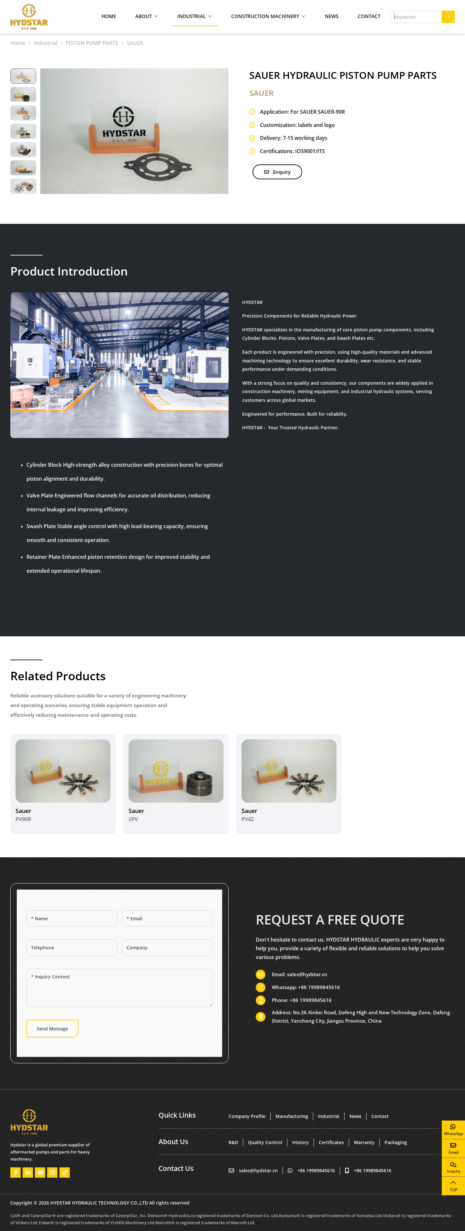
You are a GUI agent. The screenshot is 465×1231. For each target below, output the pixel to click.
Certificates (331, 1142)
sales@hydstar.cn (307, 974)
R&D (233, 1142)
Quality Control (265, 1142)
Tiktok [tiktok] (64, 1172)
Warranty (364, 1142)
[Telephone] (71, 947)
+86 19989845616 (319, 987)
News (331, 16)
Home (108, 16)
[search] (448, 17)
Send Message (52, 1029)
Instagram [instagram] (52, 1172)
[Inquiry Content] (119, 988)
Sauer (23, 811)
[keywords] (416, 17)
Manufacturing (291, 1116)
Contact (369, 16)
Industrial (191, 16)
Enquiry (277, 172)
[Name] (71, 918)
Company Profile (247, 1116)
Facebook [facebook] (15, 1172)
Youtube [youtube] (40, 1172)
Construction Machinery (265, 16)
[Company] (167, 947)
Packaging (396, 1142)
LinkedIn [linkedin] (28, 1172)
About (143, 16)
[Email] (167, 918)
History (300, 1142)
